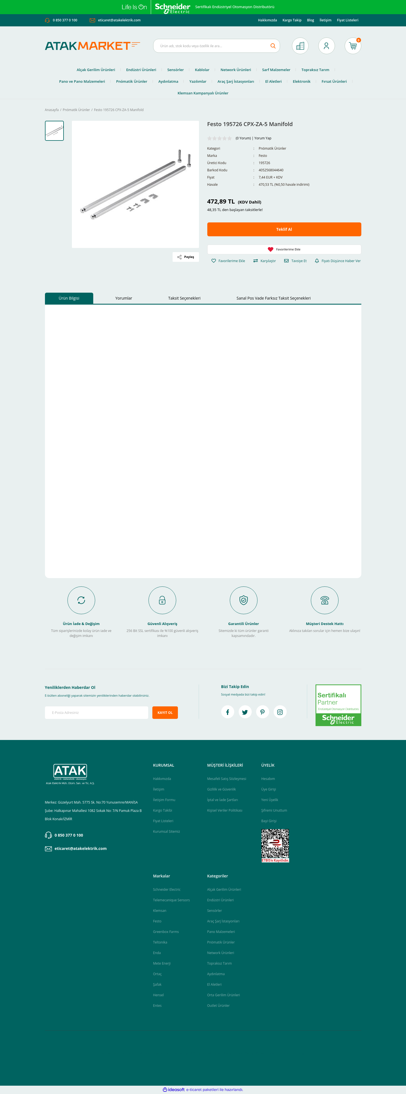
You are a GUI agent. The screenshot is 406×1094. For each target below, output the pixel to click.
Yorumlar (123, 298)
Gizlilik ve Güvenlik (221, 789)
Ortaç (157, 974)
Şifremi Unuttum (274, 810)
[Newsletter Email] (96, 713)
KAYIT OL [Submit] (165, 713)
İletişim (326, 20)
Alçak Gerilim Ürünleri (224, 889)
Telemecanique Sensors (171, 900)
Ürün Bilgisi (69, 298)
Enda (157, 953)
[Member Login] (326, 46)
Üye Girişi (268, 789)
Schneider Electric (167, 889)
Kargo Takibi (162, 810)
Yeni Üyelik (269, 800)
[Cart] (353, 46)
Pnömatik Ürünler (272, 149)
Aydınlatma (216, 974)
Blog (310, 20)
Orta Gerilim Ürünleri (223, 995)
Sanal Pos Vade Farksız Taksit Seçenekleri (274, 298)
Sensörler (214, 911)
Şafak (157, 984)
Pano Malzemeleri (221, 932)
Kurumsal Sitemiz (166, 831)
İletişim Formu (164, 800)
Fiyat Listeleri (347, 20)
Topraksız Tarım (219, 963)
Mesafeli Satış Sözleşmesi (226, 779)
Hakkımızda (267, 20)
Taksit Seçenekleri (184, 298)
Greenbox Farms (166, 932)
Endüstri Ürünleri (220, 900)
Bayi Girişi (269, 821)
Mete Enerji (162, 963)
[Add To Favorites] (284, 250)
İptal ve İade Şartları (222, 800)
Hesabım (268, 779)
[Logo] (95, 46)
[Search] (216, 46)
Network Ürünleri (220, 953)
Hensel (158, 995)
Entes (157, 1005)
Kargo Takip (292, 20)
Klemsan (160, 911)
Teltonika (160, 942)
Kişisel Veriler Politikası (225, 810)
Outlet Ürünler (218, 1005)
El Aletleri (214, 984)
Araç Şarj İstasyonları (223, 921)
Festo (263, 156)
